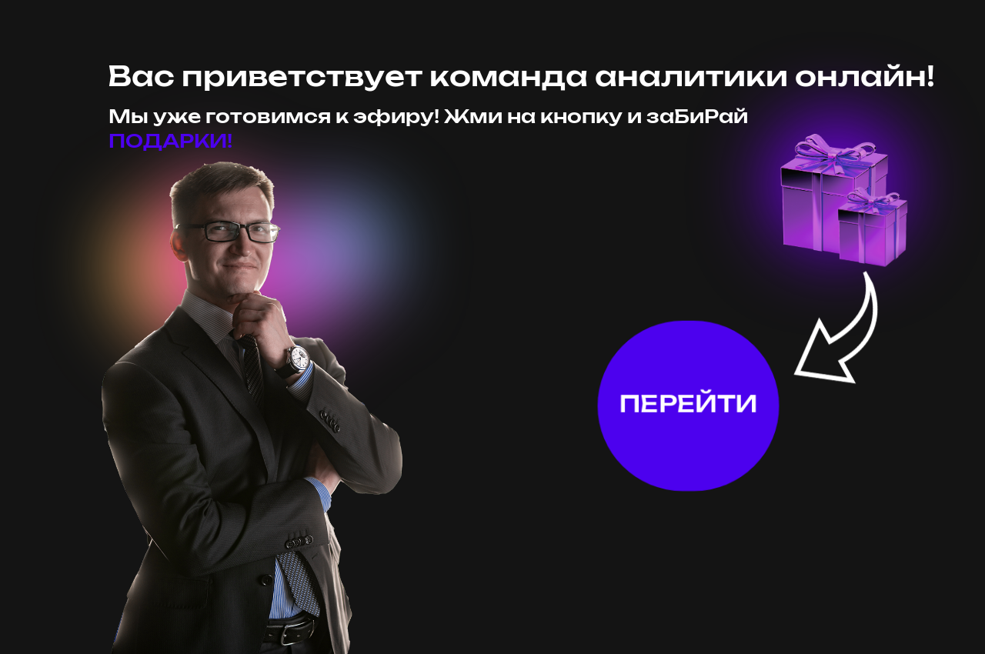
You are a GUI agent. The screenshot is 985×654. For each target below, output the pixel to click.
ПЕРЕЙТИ (689, 404)
